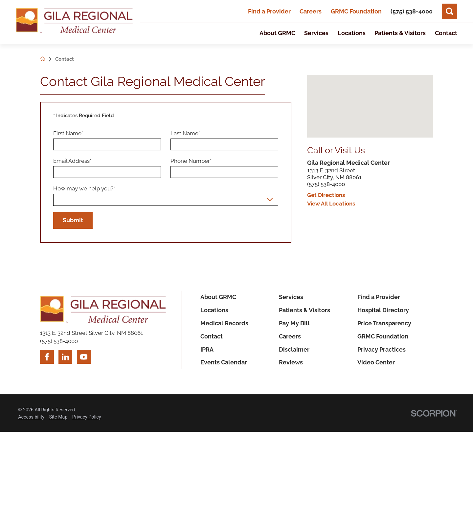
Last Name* (185, 133)
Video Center (376, 362)
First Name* (68, 133)
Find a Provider (269, 11)
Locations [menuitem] (352, 33)
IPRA (207, 349)
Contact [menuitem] (446, 33)
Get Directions (326, 195)
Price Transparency (384, 323)
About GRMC (218, 296)
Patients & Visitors (304, 310)
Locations (214, 310)
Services (291, 296)
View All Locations (331, 204)
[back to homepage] (47, 59)
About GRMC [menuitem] (277, 33)
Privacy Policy (86, 417)
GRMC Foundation (356, 11)
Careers (311, 11)
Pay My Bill (294, 323)
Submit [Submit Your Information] (73, 220)
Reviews (291, 362)
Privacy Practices (381, 349)
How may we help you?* (84, 188)
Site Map (58, 417)
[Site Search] (449, 11)
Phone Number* (191, 161)
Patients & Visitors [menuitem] (400, 33)
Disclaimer (294, 349)
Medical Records (224, 323)
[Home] (74, 22)
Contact (211, 336)
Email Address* (72, 161)
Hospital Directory (383, 310)
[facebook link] (47, 357)
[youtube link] (84, 357)
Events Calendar (223, 362)
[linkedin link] (65, 357)
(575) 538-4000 (326, 184)
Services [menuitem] (316, 33)
